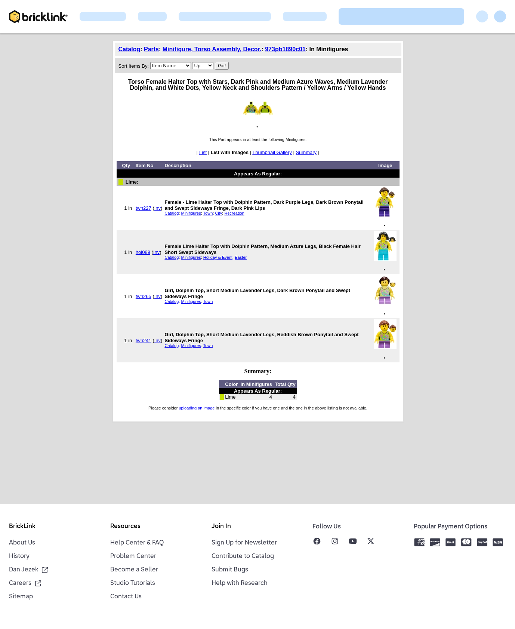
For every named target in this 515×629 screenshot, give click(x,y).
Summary (306, 152)
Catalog (129, 49)
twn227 (143, 208)
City (218, 213)
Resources (125, 527)
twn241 (143, 340)
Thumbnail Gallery (272, 152)
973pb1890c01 (285, 49)
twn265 (143, 296)
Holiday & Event (217, 257)
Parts (151, 49)
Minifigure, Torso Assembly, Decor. (212, 49)
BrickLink (22, 527)
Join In (221, 527)
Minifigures (191, 213)
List (203, 152)
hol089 (143, 252)
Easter (241, 257)
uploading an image (197, 408)
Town (208, 213)
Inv (157, 208)
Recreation (234, 213)
